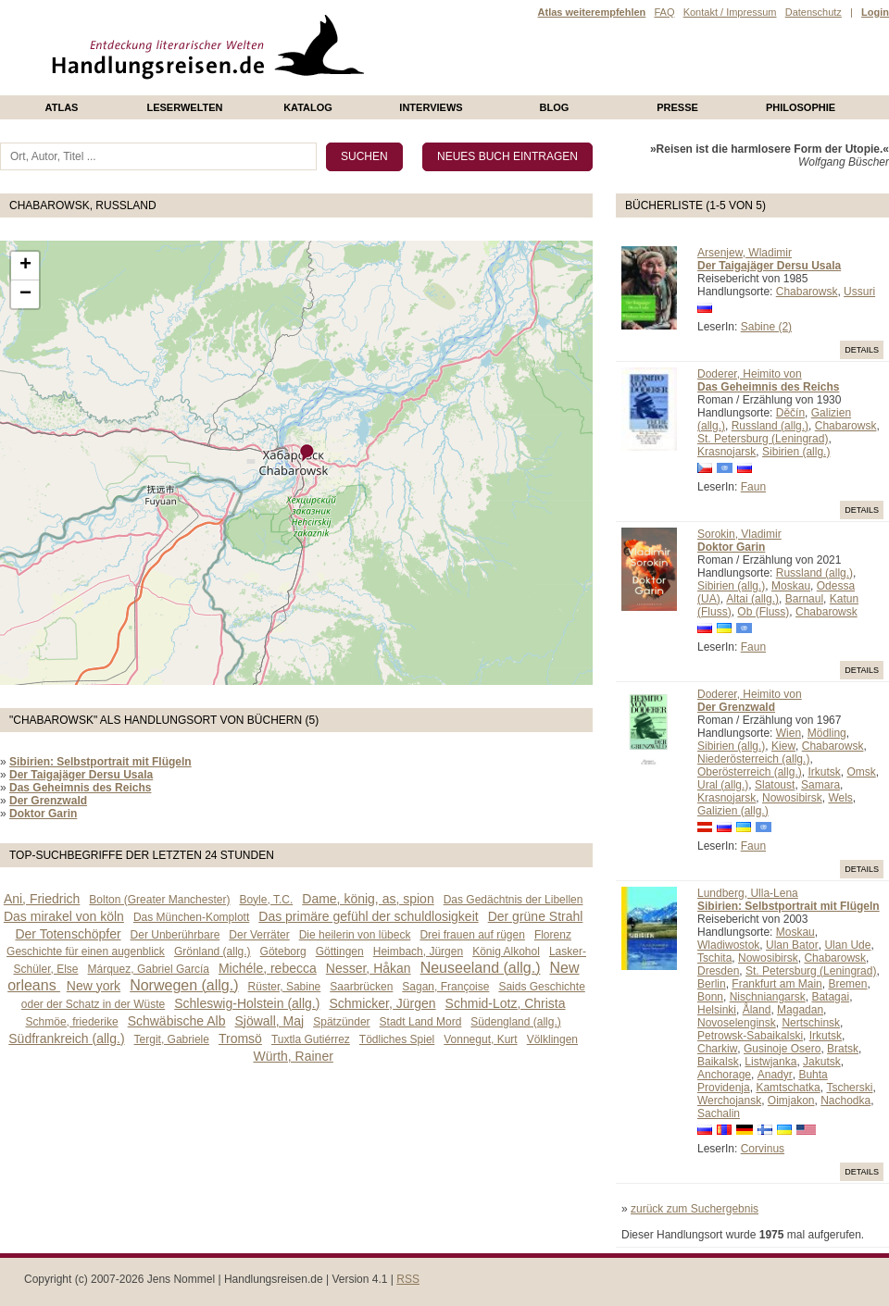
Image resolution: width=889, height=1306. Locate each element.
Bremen (847, 983)
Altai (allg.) (752, 598)
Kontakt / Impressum (730, 12)
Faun (753, 486)
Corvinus (762, 1148)
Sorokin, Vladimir (739, 534)
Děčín (790, 412)
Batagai (830, 996)
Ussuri (859, 291)
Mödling (827, 733)
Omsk (860, 771)
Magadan (800, 1009)
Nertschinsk (811, 1022)
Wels (840, 797)
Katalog (307, 107)
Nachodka (845, 1100)
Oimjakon (791, 1100)
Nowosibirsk (792, 797)
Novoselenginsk (736, 1022)
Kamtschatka (788, 1087)
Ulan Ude (847, 945)
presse (677, 107)
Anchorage (724, 1074)
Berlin (711, 983)
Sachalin (718, 1113)
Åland (757, 1009)
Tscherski (849, 1087)
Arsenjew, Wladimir (744, 252)
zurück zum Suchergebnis (694, 1208)
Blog (555, 107)
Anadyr (775, 1074)
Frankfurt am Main (776, 983)
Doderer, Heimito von (749, 373)
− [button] (25, 294)
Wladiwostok (728, 945)
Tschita (714, 958)
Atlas (62, 107)
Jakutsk (822, 1061)
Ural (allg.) (722, 784)
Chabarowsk (807, 291)
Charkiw (717, 1048)
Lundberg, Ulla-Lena (747, 893)
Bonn (710, 996)
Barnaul (804, 598)
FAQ (664, 12)
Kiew (783, 746)
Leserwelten (184, 107)
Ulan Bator (792, 945)
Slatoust (775, 784)
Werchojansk (729, 1100)
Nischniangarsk (768, 996)
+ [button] (25, 266)
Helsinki (716, 1009)
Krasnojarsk (726, 451)
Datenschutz (813, 12)
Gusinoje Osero (782, 1048)
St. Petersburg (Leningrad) (762, 438)
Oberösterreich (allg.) (749, 771)
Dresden (718, 970)
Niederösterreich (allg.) (753, 759)
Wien (788, 733)
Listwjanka (770, 1061)
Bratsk (842, 1048)
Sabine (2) (766, 326)
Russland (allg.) (770, 425)
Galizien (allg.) (733, 810)
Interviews (430, 107)
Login (875, 12)
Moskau (790, 585)
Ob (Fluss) (763, 611)
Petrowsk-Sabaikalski (750, 1035)
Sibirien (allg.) (796, 451)
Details (862, 349)
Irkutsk (824, 771)
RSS (407, 1279)
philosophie (800, 107)
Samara (820, 784)
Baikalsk (718, 1061)
